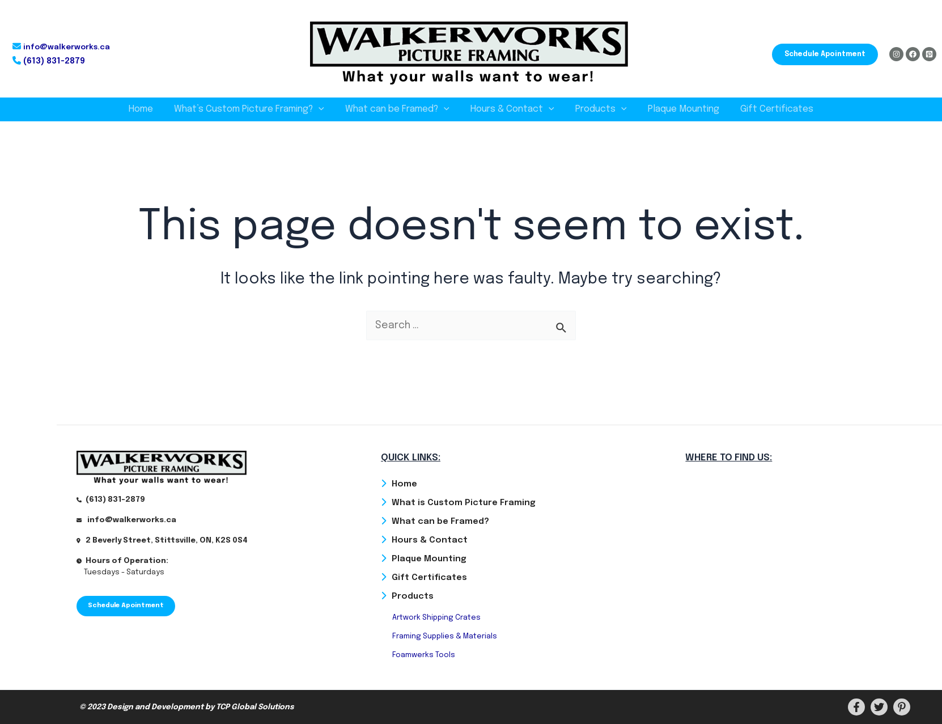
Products (598, 109)
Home (150, 109)
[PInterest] (901, 706)
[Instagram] (896, 54)
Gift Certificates (767, 109)
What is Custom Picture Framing (464, 500)
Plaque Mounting (677, 109)
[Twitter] (879, 706)
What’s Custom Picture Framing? (255, 109)
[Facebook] (913, 54)
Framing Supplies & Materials (444, 636)
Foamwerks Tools (423, 655)
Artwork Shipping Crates (436, 617)
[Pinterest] (929, 54)
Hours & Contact (512, 109)
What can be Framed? (400, 109)
